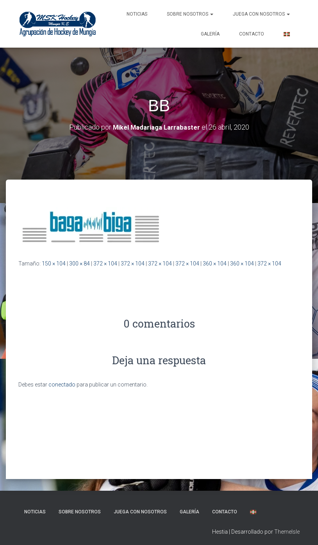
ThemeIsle (287, 532)
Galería (210, 34)
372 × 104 (105, 263)
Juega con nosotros (261, 14)
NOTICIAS (137, 14)
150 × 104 (54, 263)
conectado (61, 384)
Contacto (251, 34)
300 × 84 (79, 263)
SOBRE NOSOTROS (190, 14)
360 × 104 (215, 263)
